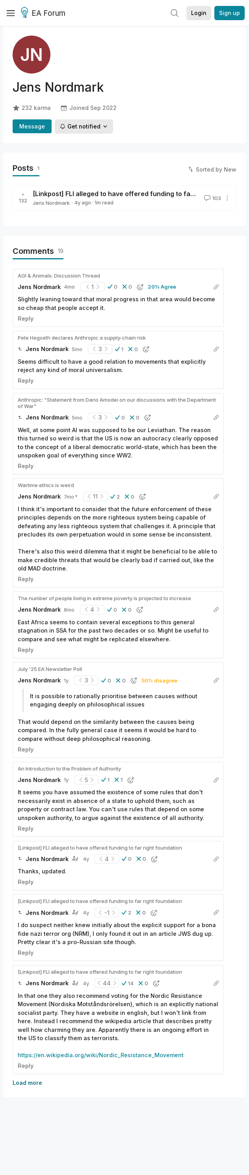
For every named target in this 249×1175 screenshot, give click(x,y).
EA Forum (44, 13)
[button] (112, 286)
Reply (25, 318)
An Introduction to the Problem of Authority (69, 768)
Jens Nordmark (51, 203)
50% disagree (159, 680)
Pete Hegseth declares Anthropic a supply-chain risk (82, 337)
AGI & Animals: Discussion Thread (59, 275)
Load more (27, 1082)
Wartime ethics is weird (46, 485)
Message (32, 126)
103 (212, 198)
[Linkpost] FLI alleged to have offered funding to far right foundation (139, 194)
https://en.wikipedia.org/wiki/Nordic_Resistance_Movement (101, 1055)
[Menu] (10, 13)
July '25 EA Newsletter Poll (50, 669)
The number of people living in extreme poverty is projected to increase (104, 598)
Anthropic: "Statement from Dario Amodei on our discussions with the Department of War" (117, 403)
